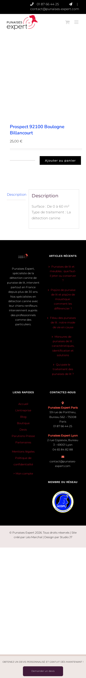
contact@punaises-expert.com (54, 9)
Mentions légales (23, 451)
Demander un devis (43, 671)
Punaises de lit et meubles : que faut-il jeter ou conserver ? (63, 273)
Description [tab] (16, 194)
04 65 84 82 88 (63, 449)
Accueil (23, 404)
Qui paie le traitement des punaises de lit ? (63, 369)
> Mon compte (23, 473)
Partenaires (23, 442)
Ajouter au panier (60, 160)
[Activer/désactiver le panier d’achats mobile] (67, 20)
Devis (23, 429)
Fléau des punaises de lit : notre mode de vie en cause (63, 322)
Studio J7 (66, 537)
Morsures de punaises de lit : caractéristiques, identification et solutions (63, 346)
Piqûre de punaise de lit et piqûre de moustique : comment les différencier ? (63, 299)
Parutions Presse (23, 436)
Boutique (23, 423)
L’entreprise (23, 410)
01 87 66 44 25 (52, 4)
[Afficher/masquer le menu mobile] (76, 20)
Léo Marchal (34, 537)
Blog (23, 416)
